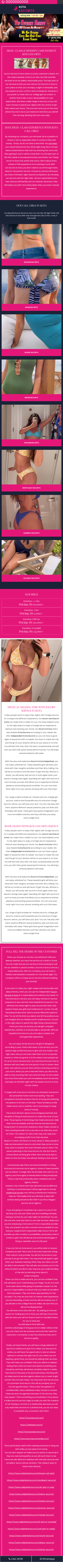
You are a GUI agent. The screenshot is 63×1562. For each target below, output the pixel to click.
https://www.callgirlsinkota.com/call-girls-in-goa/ (31, 1487)
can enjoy (52, 143)
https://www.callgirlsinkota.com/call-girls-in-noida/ (31, 1528)
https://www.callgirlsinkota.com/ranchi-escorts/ (31, 1535)
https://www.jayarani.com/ (31, 1418)
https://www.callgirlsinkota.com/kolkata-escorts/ (31, 1501)
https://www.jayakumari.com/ (31, 1431)
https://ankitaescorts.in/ (31, 1425)
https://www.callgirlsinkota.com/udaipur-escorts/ (31, 1542)
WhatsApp (47, 1558)
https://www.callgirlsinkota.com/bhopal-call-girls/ (31, 1473)
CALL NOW (16, 1558)
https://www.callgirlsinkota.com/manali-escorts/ (31, 1515)
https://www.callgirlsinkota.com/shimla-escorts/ (31, 1549)
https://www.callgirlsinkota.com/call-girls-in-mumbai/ (31, 1522)
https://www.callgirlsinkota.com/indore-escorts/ (31, 1494)
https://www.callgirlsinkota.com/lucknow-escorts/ (31, 1508)
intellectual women (15, 1192)
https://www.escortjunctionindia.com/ (31, 1438)
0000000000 (17, 2)
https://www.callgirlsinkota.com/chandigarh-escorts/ (31, 1480)
